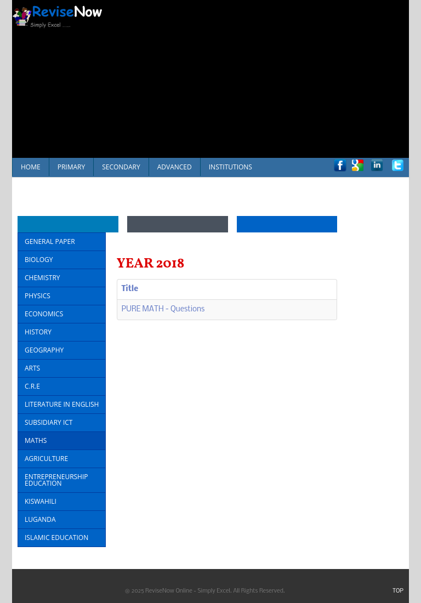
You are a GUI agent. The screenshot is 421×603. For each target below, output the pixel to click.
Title (130, 289)
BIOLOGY (39, 259)
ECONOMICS (44, 313)
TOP (397, 591)
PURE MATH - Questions (163, 309)
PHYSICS (37, 295)
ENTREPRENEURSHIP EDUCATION (56, 480)
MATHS (36, 440)
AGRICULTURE (46, 458)
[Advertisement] (267, 76)
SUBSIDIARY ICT (48, 422)
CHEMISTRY (42, 277)
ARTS (32, 368)
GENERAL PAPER (50, 241)
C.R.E (32, 386)
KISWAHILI (40, 501)
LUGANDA (40, 519)
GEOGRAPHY (44, 350)
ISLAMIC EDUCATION (56, 537)
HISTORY (38, 332)
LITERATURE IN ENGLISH (62, 404)
